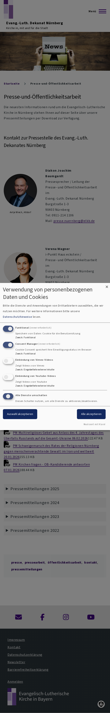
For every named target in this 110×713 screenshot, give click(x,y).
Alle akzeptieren (91, 414)
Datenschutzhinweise (17, 317)
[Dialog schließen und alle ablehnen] (107, 285)
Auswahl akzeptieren (20, 414)
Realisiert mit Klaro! (94, 424)
